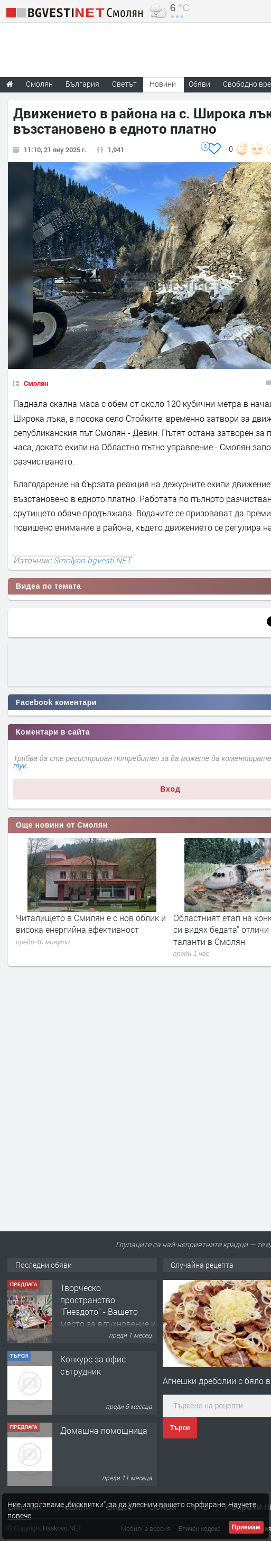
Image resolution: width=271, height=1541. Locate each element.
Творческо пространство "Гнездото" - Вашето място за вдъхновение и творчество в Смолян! (108, 1311)
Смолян (36, 383)
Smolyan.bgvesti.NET (92, 560)
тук (19, 766)
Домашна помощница (103, 1430)
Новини (162, 84)
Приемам (246, 1527)
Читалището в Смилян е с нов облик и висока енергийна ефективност (91, 923)
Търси (180, 1428)
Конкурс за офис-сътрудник (94, 1364)
